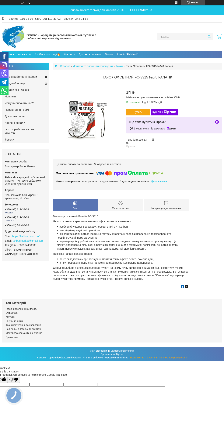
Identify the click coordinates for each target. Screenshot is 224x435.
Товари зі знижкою (17, 89)
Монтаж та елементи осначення (24, 333)
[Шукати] (209, 36)
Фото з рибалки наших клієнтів (19, 131)
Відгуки (108, 54)
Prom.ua (129, 351)
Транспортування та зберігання (23, 325)
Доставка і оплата (90, 54)
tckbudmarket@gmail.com (28, 240)
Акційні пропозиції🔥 (47, 54)
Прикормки (12, 337)
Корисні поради (15, 122)
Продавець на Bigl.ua (112, 354)
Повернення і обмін (17, 109)
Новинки (10, 96)
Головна (9, 54)
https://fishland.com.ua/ (26, 236)
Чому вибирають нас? (19, 103)
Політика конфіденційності (173, 357)
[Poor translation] (14, 380)
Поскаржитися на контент (143, 357)
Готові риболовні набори (21, 76)
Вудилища (11, 312)
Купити (138, 112)
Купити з (164, 112)
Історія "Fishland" (127, 54)
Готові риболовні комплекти (21, 308)
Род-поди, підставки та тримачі (23, 329)
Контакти (69, 54)
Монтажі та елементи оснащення (93, 66)
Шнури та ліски (14, 321)
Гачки (119, 66)
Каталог (22, 54)
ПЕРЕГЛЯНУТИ (141, 10)
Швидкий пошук (15, 83)
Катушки (10, 316)
